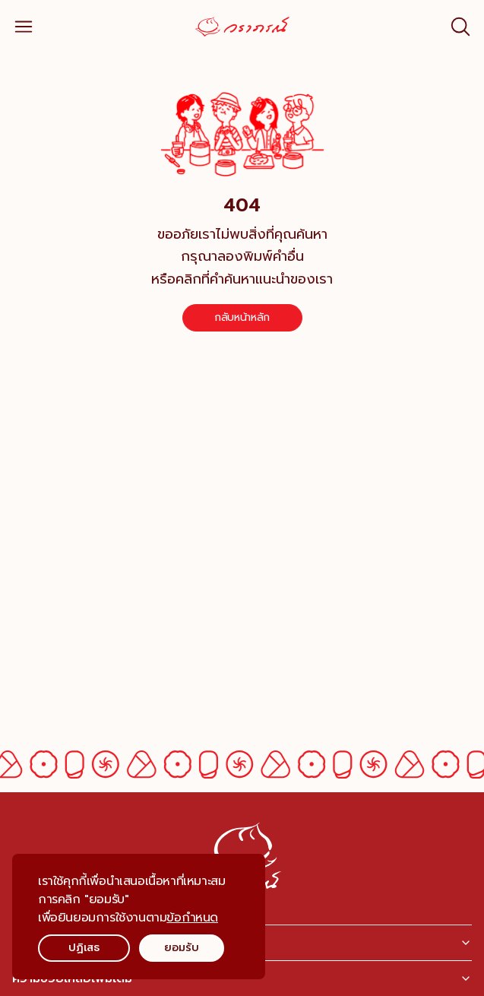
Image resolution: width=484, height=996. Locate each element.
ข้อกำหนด (192, 918)
